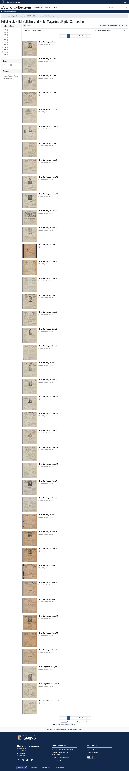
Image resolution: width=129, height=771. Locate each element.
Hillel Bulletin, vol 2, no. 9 (48, 363)
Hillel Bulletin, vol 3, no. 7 (48, 582)
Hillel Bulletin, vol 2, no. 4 (48, 278)
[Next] (85, 36)
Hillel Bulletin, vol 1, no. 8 (48, 160)
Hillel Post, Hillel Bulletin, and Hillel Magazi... (40, 16)
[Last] (88, 36)
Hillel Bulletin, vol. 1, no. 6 (48, 126)
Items (47, 7)
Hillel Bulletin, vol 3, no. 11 (48, 633)
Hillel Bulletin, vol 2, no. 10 (48, 380)
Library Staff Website (58, 761)
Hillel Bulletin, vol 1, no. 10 (48, 177)
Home (4, 16)
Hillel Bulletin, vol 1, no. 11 (48, 194)
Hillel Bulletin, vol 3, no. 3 (48, 515)
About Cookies (22, 768)
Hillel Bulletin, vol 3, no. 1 (48, 481)
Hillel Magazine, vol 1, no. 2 (49, 684)
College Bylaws (59, 768)
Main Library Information (28, 746)
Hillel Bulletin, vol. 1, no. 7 (48, 143)
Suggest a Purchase (93, 753)
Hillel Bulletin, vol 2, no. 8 (48, 346)
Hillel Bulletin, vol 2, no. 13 (48, 430)
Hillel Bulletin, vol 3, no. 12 (48, 650)
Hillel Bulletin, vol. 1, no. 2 (48, 59)
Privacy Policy (34, 768)
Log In (125, 2)
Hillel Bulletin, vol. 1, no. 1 (48, 42)
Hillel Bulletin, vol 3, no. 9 (48, 599)
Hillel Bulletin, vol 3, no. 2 (48, 498)
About (54, 7)
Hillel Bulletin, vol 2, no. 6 (48, 312)
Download (112, 25)
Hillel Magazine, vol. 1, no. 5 (49, 109)
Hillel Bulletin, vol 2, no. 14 (48, 447)
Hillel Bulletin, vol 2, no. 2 (48, 245)
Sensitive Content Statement (9, 11)
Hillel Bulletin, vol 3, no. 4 (48, 532)
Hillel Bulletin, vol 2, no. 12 (48, 413)
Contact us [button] (64, 722)
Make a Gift (90, 750)
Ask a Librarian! (21, 755)
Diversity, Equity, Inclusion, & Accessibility (61, 754)
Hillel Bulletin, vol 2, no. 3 (48, 261)
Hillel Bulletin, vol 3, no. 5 (48, 549)
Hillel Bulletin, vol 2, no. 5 (48, 295)
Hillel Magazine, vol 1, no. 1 (49, 667)
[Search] (116, 7)
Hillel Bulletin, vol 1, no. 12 (48, 211)
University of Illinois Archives (16, 16)
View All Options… (11, 56)
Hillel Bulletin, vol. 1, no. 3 (48, 76)
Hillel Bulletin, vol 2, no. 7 (48, 329)
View (102, 25)
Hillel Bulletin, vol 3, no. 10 (48, 616)
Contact (122, 25)
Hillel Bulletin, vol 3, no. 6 (48, 565)
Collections (38, 7)
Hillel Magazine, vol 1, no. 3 (49, 701)
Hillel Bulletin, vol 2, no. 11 (48, 397)
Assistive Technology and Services (62, 750)
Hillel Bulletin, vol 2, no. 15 (48, 464)
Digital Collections (16, 7)
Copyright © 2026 (46, 768)
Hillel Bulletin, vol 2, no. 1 (48, 228)
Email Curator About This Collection (64, 724)
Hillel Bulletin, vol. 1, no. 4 (48, 93)
